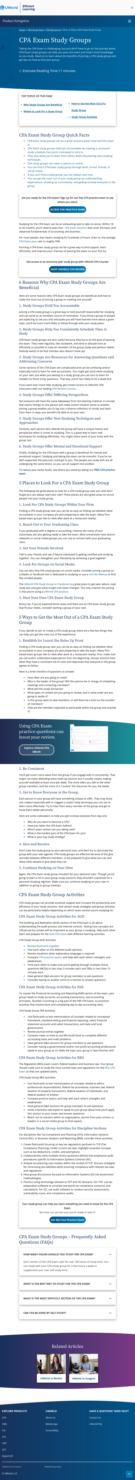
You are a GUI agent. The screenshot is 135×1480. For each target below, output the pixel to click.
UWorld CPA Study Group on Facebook (46, 584)
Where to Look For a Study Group (43, 111)
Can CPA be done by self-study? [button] (44, 1313)
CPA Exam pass (28, 241)
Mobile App (51, 1424)
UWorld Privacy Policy (53, 1467)
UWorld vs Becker (51, 1378)
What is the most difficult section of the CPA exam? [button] (59, 1298)
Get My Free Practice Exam (67, 1219)
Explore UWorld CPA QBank (36, 749)
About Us (50, 1417)
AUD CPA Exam (58, 934)
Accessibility (52, 1430)
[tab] (67, 1254)
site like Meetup (98, 574)
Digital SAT (7, 1456)
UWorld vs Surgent (83, 1378)
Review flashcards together (43, 946)
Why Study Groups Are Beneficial (43, 104)
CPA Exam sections (76, 227)
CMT (4, 1443)
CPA (4, 1417)
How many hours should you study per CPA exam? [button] (58, 1254)
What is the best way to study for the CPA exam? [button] (56, 1283)
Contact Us (95, 1417)
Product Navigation (16, 21)
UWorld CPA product (56, 591)
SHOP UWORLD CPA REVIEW (68, 269)
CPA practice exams (50, 957)
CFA (4, 1436)
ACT (4, 1449)
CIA (3, 1430)
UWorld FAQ (95, 1424)
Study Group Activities (84, 117)
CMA (4, 1424)
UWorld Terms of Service (11, 1467)
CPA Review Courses (64, 388)
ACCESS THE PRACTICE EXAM (67, 209)
